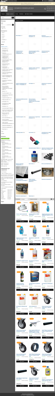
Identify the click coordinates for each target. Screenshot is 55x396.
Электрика (18, 148)
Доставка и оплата (29, 13)
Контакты (21, 13)
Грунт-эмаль (31, 163)
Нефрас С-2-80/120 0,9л (46, 237)
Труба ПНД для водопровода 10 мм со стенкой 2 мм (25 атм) (47, 331)
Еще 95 (3, 41)
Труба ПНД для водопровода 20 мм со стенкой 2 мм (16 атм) (34, 355)
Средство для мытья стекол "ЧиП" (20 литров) (21, 238)
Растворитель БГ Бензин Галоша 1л (34, 261)
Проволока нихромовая (46, 179)
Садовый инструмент (46, 116)
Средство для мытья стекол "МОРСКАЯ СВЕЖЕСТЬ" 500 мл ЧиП (47, 215)
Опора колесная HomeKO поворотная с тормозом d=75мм (47, 307)
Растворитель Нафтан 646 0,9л (34, 238)
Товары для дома (19, 132)
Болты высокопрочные (46, 163)
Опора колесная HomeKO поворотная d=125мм (21, 355)
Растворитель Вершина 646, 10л (21, 307)
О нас (17, 13)
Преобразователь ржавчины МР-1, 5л (34, 284)
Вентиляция (18, 35)
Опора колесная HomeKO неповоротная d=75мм (21, 331)
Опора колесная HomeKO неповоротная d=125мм (47, 355)
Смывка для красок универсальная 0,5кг (20, 284)
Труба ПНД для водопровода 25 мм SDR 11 (21, 379)
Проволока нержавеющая (6, 127)
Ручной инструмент (19, 116)
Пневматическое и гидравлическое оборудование (19, 52)
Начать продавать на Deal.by (12, 0)
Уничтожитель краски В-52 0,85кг (47, 261)
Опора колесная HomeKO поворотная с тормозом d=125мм (34, 379)
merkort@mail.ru (6, 163)
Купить (23, 221)
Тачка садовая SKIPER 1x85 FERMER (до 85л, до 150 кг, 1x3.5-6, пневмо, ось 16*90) (34, 331)
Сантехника (31, 132)
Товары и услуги (9, 13)
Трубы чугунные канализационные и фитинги (32, 180)
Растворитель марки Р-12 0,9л (22, 260)
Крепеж (43, 99)
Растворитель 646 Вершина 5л (47, 284)
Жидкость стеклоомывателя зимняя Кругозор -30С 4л (47, 380)
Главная (3, 13)
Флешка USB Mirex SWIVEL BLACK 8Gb (34, 215)
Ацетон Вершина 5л (33, 306)
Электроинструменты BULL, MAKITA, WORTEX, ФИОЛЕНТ (34, 52)
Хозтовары (31, 83)
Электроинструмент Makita (34, 148)
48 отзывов (45, 0)
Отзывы (2, 133)
